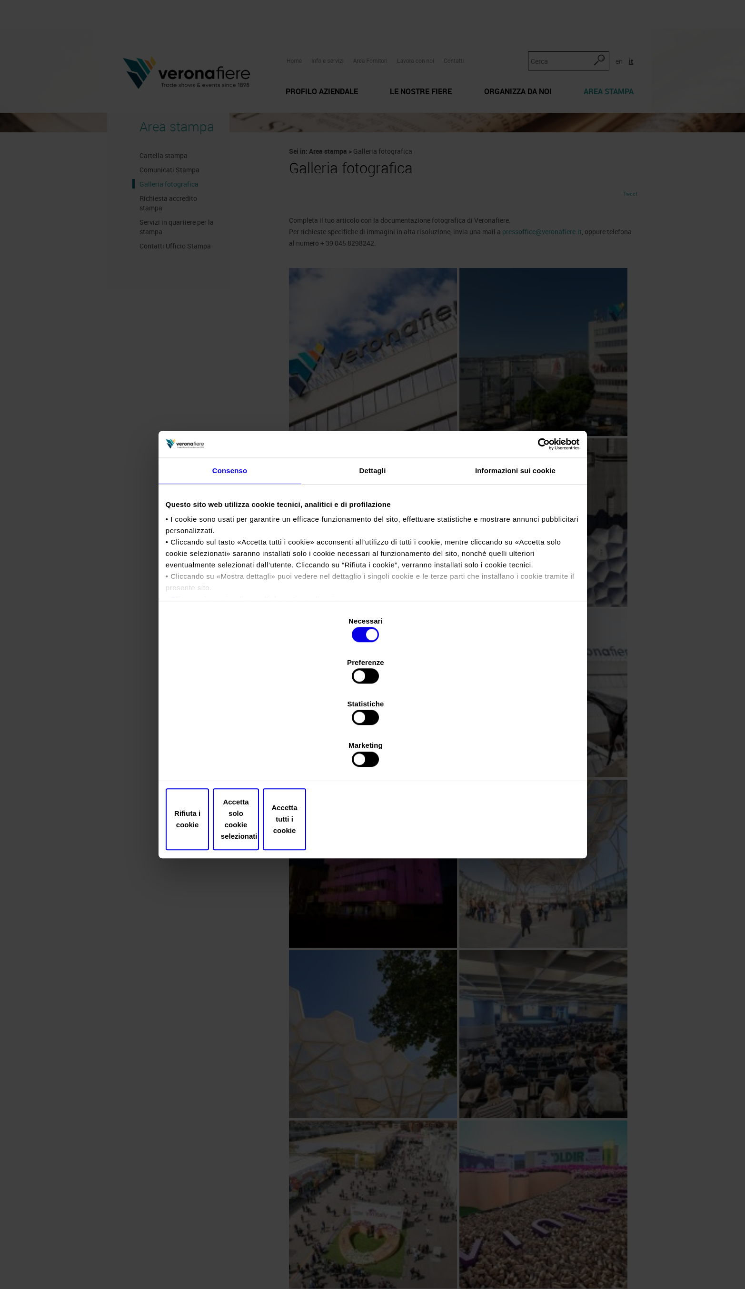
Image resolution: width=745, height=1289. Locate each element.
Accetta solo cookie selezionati (373, 757)
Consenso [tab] (229, 557)
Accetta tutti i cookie (510, 757)
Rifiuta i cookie (235, 757)
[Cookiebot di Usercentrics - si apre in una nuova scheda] (534, 525)
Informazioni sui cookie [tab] (515, 557)
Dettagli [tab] (372, 557)
